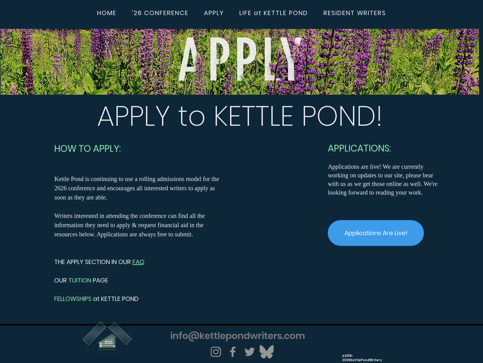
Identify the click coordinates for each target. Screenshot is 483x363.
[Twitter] (250, 352)
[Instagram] (216, 352)
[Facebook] (233, 352)
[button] (160, 13)
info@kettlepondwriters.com (237, 335)
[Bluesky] (267, 352)
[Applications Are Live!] (376, 233)
